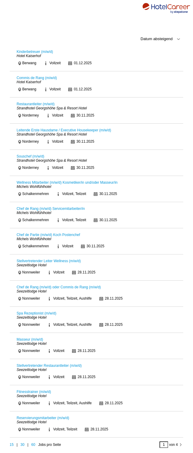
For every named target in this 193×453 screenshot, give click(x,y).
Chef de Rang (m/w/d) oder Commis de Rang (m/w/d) (59, 287)
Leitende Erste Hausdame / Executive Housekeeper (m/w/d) (64, 130)
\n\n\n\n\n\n (146, 39)
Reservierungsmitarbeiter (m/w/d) (43, 418)
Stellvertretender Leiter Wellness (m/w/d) (49, 261)
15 (12, 445)
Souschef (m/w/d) (30, 156)
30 (22, 445)
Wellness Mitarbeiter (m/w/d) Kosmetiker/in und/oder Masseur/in (67, 182)
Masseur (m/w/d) (30, 339)
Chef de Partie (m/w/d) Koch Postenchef (48, 235)
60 (33, 445)
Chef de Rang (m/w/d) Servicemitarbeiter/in (51, 209)
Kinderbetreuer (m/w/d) (35, 52)
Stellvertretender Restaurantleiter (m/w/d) (49, 366)
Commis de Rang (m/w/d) (37, 78)
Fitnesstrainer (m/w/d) (34, 392)
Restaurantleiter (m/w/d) (36, 104)
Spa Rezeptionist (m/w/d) (36, 313)
